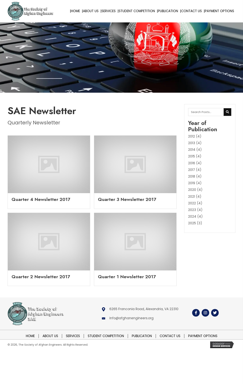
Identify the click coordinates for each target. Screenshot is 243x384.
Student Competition (106, 336)
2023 (192, 210)
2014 (191, 149)
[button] (196, 313)
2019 (191, 183)
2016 (191, 163)
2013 (191, 143)
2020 (192, 189)
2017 (191, 170)
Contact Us (170, 336)
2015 (191, 156)
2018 (191, 176)
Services (73, 336)
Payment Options (202, 336)
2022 (192, 203)
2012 (191, 136)
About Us (50, 336)
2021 (191, 196)
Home (30, 336)
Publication (142, 336)
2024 (192, 216)
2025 (192, 223)
